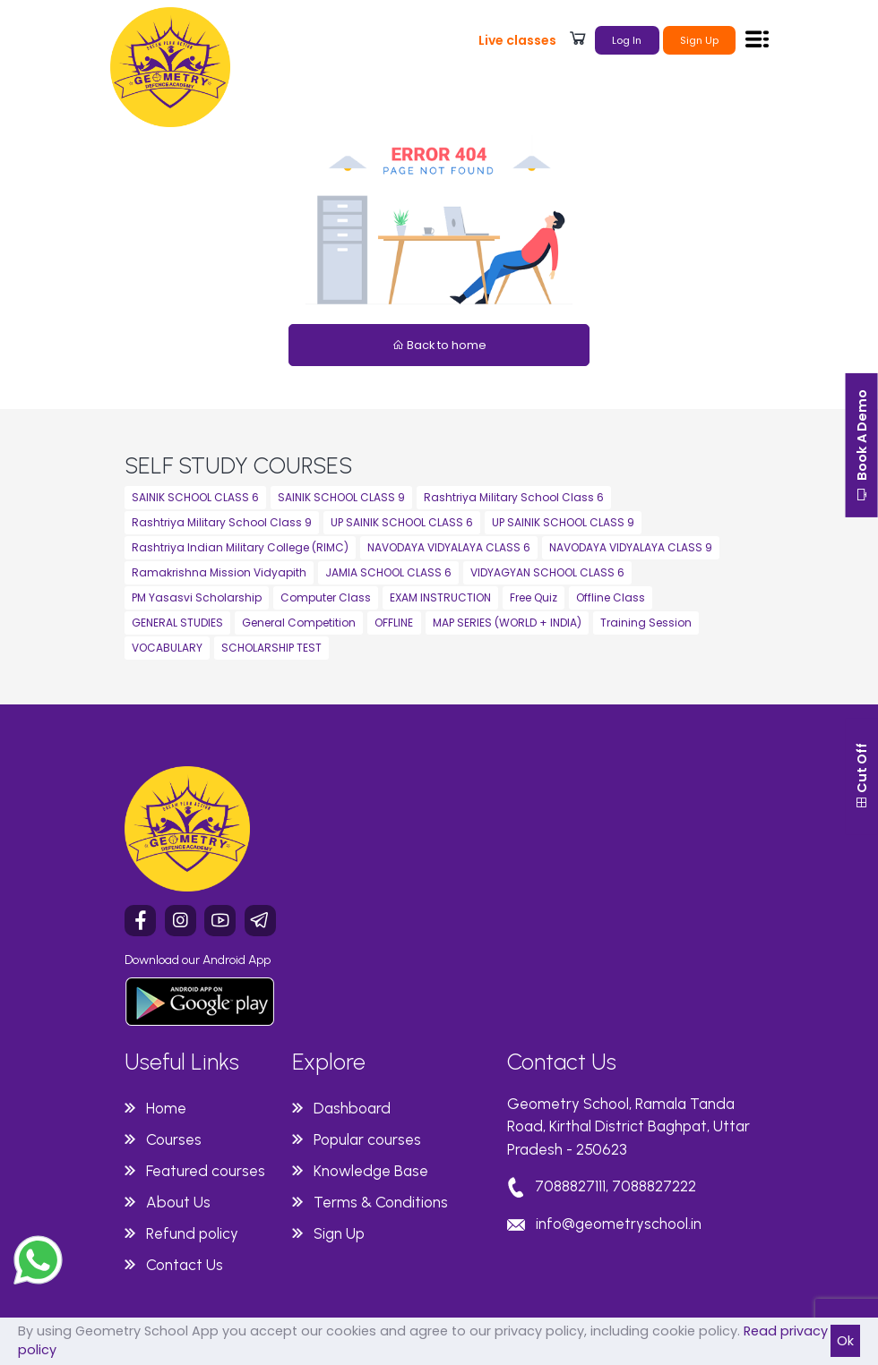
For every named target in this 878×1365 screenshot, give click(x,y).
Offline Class (610, 597)
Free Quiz (533, 597)
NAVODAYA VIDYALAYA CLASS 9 (630, 547)
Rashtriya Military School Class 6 (514, 497)
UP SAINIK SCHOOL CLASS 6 (402, 522)
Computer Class (325, 597)
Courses (174, 1139)
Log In (626, 40)
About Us (178, 1202)
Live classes (517, 40)
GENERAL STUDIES (177, 622)
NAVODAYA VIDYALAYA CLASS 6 (448, 547)
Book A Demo (859, 456)
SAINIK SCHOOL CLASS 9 (341, 497)
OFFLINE (393, 622)
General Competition (299, 622)
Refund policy (192, 1233)
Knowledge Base (371, 1171)
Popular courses (367, 1139)
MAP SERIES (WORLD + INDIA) (507, 622)
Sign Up (699, 40)
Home (166, 1108)
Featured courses (205, 1171)
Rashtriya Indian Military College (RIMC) (240, 547)
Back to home (439, 345)
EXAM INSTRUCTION (440, 597)
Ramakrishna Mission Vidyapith (219, 572)
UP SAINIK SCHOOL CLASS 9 (563, 522)
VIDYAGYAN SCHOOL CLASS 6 (547, 572)
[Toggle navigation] (757, 38)
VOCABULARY (167, 647)
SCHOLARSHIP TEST (271, 647)
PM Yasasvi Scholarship (197, 597)
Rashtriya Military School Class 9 (222, 522)
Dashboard (352, 1108)
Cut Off (859, 844)
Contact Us (184, 1265)
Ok (845, 1341)
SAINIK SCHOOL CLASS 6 (195, 497)
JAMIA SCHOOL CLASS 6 (388, 572)
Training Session (646, 622)
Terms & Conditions (381, 1202)
